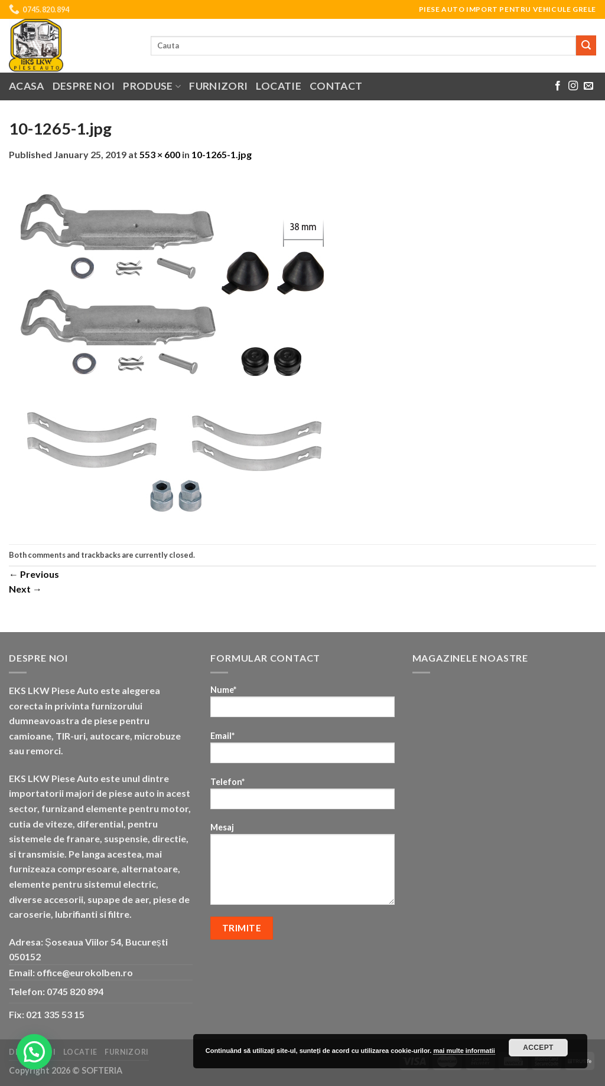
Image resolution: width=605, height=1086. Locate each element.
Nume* (302, 705)
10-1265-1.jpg (221, 154)
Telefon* (302, 797)
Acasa (26, 86)
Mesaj (302, 867)
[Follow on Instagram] (573, 86)
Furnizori (218, 86)
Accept (538, 1048)
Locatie (278, 86)
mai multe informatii (464, 1050)
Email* (302, 751)
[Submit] (586, 45)
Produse (152, 86)
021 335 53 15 (55, 1014)
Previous (34, 574)
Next (25, 588)
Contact (336, 86)
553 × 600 (159, 154)
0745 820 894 (75, 991)
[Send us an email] (588, 86)
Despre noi (84, 86)
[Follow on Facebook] (557, 86)
